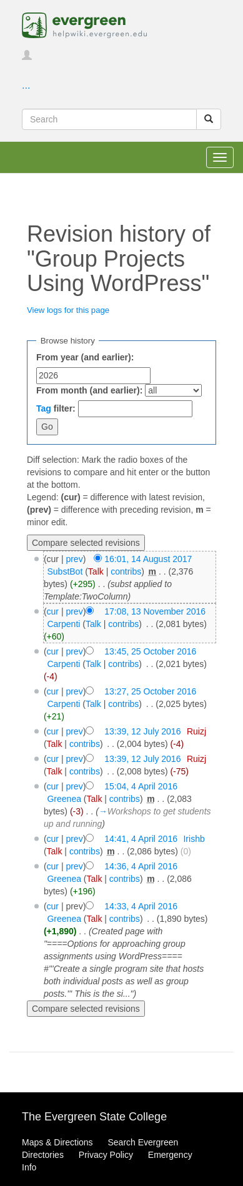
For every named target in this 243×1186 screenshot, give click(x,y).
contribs (126, 571)
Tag (43, 408)
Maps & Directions (57, 1142)
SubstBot (64, 571)
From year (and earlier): (85, 357)
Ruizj (196, 731)
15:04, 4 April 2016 (140, 786)
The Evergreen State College (94, 1116)
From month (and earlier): (89, 390)
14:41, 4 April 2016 (140, 839)
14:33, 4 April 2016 (140, 906)
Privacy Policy (106, 1155)
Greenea (64, 799)
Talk (96, 571)
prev (74, 559)
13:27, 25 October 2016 (150, 691)
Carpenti (63, 624)
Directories (43, 1155)
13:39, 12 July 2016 (142, 731)
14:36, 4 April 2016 (140, 866)
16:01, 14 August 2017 (148, 559)
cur (53, 611)
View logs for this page (68, 310)
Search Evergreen (142, 1142)
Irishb (193, 839)
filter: (56, 408)
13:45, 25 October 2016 (150, 651)
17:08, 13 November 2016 (155, 611)
